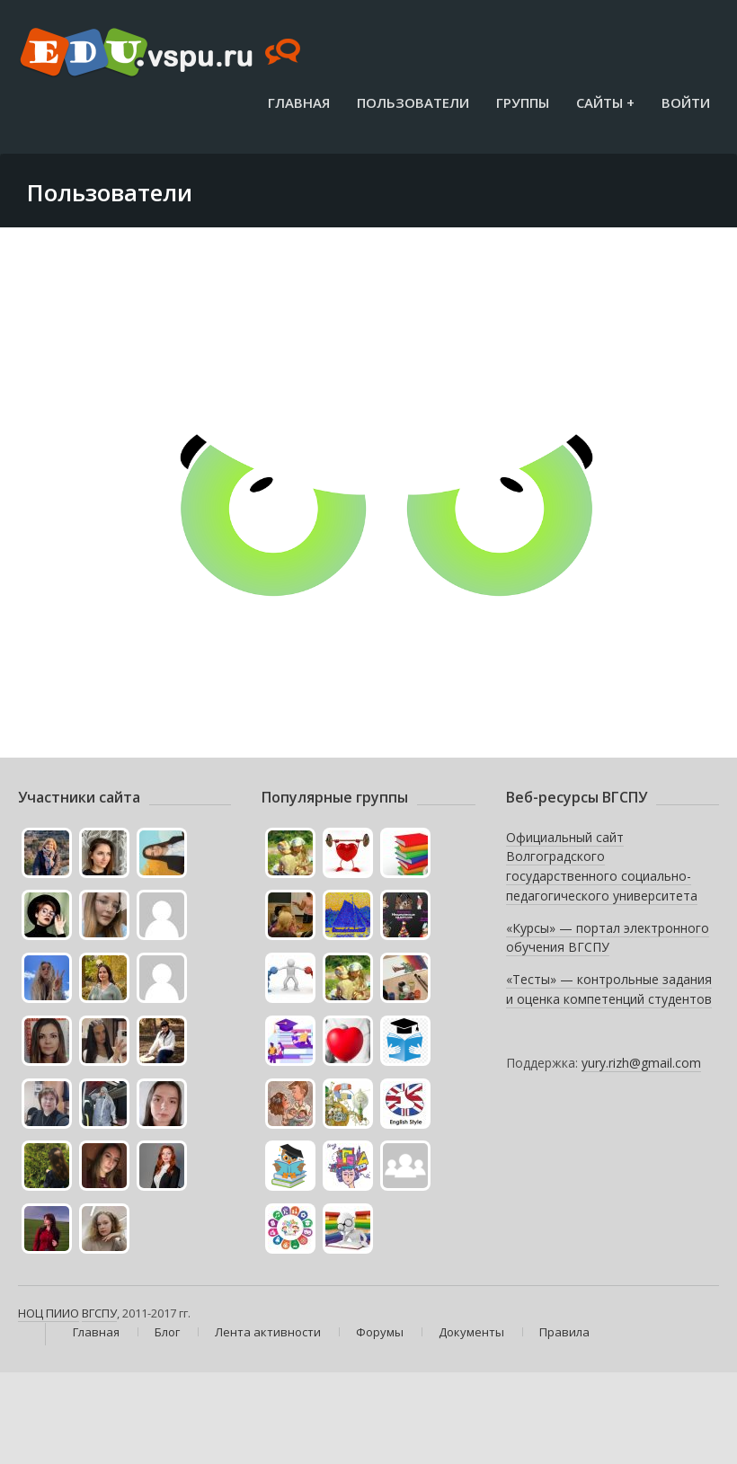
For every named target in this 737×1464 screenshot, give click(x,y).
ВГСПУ (99, 1313)
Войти (686, 102)
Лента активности (268, 1332)
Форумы (380, 1332)
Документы (471, 1332)
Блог (167, 1332)
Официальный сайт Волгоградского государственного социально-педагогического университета (601, 866)
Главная (299, 102)
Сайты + (605, 102)
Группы (522, 102)
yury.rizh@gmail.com (641, 1062)
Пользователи (413, 102)
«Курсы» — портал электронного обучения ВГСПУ (607, 937)
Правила (564, 1332)
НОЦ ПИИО (48, 1313)
